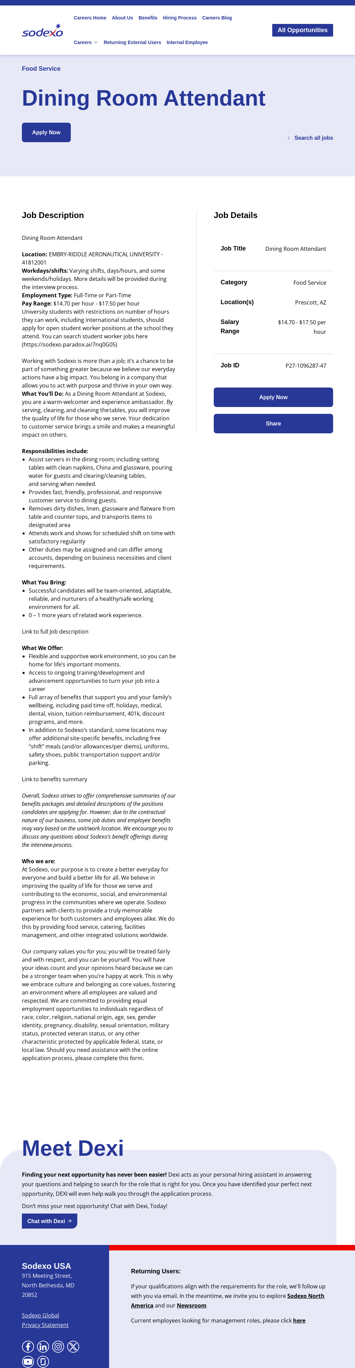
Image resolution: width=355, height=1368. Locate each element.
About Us (122, 18)
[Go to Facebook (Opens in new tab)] (28, 1347)
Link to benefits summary (54, 779)
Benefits (148, 18)
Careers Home (90, 18)
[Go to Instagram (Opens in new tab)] (58, 1347)
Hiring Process (180, 18)
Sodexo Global (40, 1315)
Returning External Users (132, 42)
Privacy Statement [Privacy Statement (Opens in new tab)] (45, 1325)
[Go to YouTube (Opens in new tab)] (28, 1362)
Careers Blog (217, 18)
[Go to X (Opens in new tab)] (73, 1347)
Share (273, 423)
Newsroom (192, 1305)
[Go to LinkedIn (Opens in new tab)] (43, 1347)
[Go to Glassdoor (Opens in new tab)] (43, 1362)
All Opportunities (303, 30)
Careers (86, 42)
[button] (49, 1221)
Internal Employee (187, 42)
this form (131, 1058)
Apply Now (46, 132)
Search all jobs (309, 138)
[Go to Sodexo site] (42, 30)
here (299, 1320)
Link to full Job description (55, 631)
